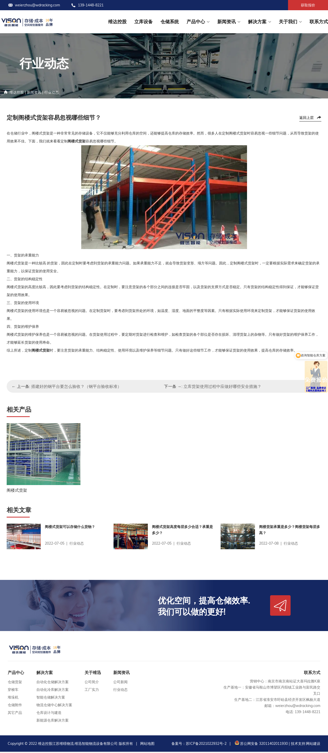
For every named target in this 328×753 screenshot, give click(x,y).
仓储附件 (15, 706)
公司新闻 (120, 683)
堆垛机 (13, 698)
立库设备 (143, 22)
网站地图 (147, 745)
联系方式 (319, 22)
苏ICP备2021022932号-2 (206, 745)
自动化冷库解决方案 (52, 691)
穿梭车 (13, 691)
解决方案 (257, 22)
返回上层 (306, 117)
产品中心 (196, 22)
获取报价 (308, 5)
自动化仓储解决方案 (52, 683)
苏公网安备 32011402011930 (261, 745)
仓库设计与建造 (48, 714)
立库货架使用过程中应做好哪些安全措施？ (222, 386)
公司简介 (92, 683)
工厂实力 (92, 691)
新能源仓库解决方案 (52, 721)
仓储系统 (169, 22)
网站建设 (313, 745)
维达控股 (117, 22)
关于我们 (288, 22)
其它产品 (15, 714)
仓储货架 (15, 683)
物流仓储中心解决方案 (54, 706)
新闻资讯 (226, 22)
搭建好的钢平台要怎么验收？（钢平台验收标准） (76, 386)
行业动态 (51, 92)
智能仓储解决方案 (50, 698)
